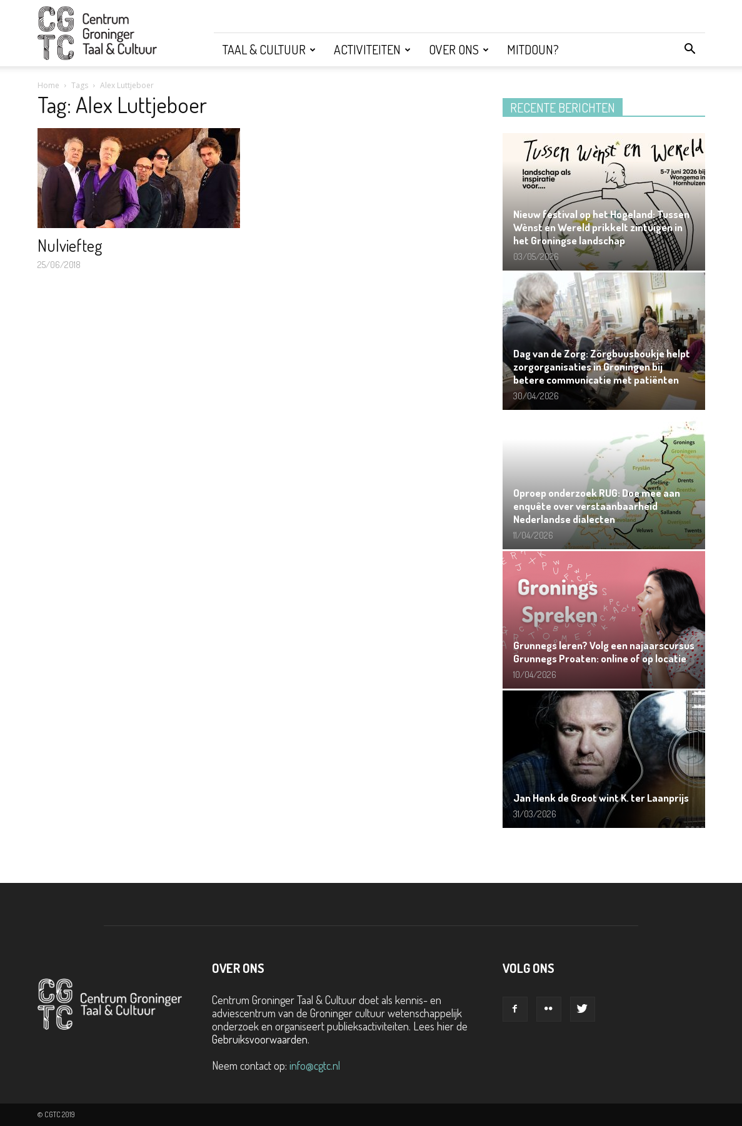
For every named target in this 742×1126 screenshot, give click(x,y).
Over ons (459, 49)
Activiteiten (372, 49)
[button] (690, 49)
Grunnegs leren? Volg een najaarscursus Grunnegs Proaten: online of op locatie (603, 652)
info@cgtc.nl (314, 1065)
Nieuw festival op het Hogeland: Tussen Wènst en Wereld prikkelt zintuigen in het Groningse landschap (601, 227)
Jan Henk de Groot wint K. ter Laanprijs (601, 797)
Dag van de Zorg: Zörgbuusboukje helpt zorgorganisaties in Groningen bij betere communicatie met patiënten (601, 366)
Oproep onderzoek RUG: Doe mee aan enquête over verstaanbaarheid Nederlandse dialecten (596, 506)
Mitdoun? (533, 49)
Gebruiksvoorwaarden (260, 1039)
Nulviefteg (70, 245)
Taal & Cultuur (269, 49)
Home (48, 85)
